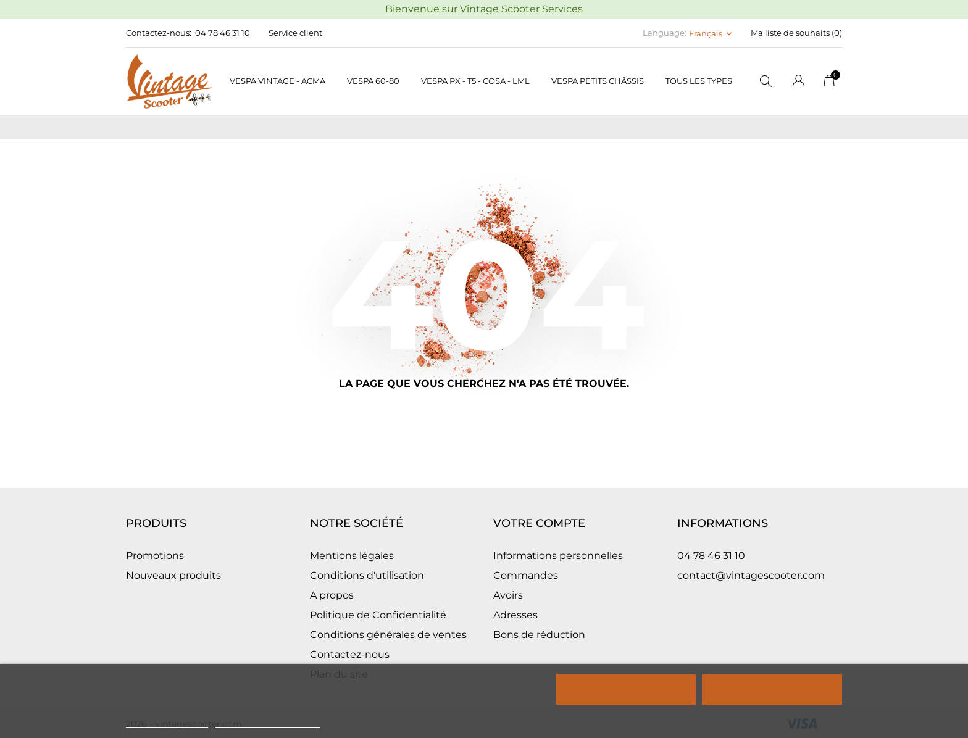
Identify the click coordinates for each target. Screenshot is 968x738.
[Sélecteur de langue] (798, 82)
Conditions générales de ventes (388, 635)
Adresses (515, 615)
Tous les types (699, 81)
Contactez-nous (350, 654)
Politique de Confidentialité (378, 615)
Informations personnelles (558, 556)
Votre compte (539, 523)
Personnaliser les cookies (267, 721)
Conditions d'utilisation (367, 575)
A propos (332, 595)
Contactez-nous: (158, 33)
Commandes (525, 575)
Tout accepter (771, 689)
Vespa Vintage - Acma (277, 81)
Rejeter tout (625, 689)
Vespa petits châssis (597, 81)
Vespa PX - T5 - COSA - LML (475, 81)
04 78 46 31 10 (222, 33)
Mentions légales (352, 556)
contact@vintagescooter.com (751, 575)
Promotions (155, 556)
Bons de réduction (539, 635)
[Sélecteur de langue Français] (711, 33)
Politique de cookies (167, 721)
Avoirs (508, 595)
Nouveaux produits (173, 575)
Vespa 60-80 (373, 81)
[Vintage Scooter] (169, 81)
